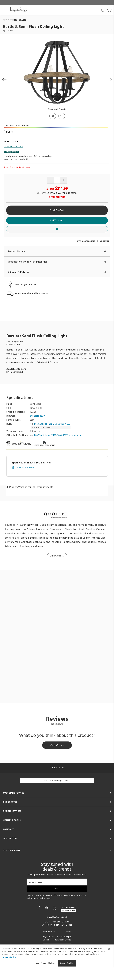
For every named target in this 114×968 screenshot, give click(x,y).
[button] (3, 10)
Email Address (35, 882)
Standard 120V (37, 416)
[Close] (109, 949)
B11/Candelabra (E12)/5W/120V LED (52, 424)
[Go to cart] (109, 9)
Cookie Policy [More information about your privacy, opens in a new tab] (9, 957)
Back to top (57, 768)
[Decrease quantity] (50, 180)
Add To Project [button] (57, 220)
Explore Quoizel (57, 556)
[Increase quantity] (63, 180)
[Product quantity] (57, 180)
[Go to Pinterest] (52, 119)
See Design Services (25, 284)
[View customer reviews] (68, 909)
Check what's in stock (13, 146)
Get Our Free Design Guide (57, 780)
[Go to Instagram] (55, 909)
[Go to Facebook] (39, 909)
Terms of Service (37, 898)
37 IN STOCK (11, 142)
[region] (57, 956)
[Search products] (103, 10)
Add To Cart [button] (57, 210)
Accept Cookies (67, 963)
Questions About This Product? (31, 293)
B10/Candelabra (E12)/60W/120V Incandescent (58, 435)
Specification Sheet (25, 468)
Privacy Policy (80, 895)
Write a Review (57, 745)
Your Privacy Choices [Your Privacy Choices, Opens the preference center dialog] (45, 963)
